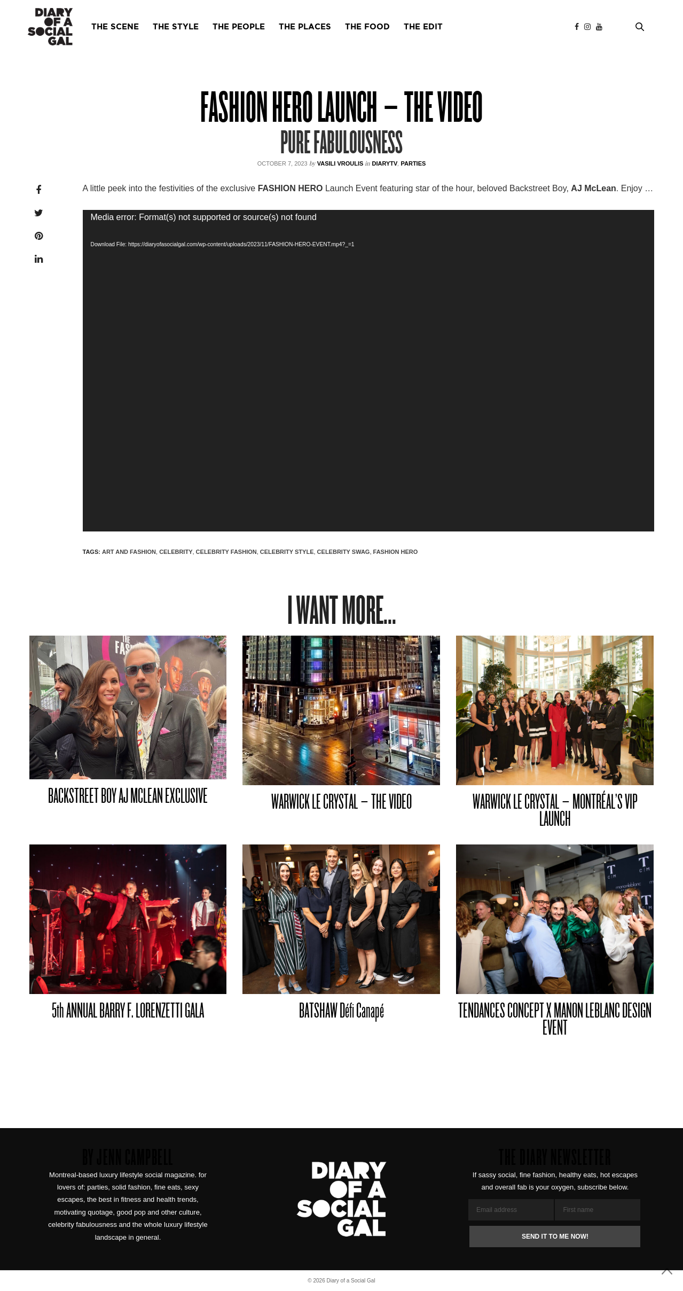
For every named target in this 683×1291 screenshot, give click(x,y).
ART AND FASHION (129, 552)
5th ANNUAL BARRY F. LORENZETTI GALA (128, 1011)
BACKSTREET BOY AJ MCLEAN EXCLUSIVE (128, 797)
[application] (368, 370)
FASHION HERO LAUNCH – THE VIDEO (341, 110)
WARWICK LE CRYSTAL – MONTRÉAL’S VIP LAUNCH (555, 812)
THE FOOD (367, 27)
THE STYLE (176, 27)
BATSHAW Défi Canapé (341, 1011)
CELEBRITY (175, 552)
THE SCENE (115, 27)
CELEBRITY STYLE (287, 552)
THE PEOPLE (239, 27)
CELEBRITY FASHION (226, 552)
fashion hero (395, 552)
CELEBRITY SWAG (343, 552)
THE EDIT (423, 27)
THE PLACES (305, 27)
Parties (413, 163)
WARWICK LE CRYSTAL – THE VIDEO (341, 803)
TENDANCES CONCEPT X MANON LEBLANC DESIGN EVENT (554, 1020)
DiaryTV (384, 163)
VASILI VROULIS (340, 163)
